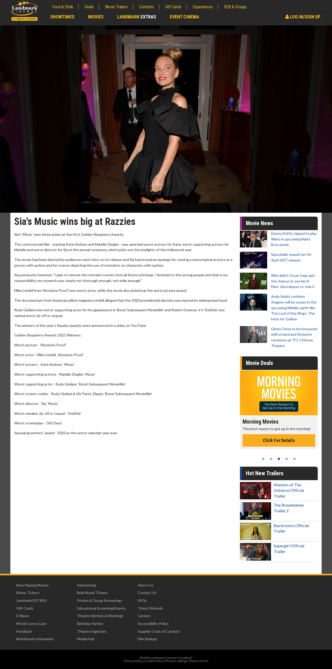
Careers (144, 615)
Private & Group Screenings (99, 600)
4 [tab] (286, 458)
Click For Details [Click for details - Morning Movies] (279, 440)
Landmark (136, 16)
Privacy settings (177, 661)
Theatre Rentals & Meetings (100, 615)
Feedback (24, 631)
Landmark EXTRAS (31, 600)
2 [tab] (271, 458)
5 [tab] (294, 458)
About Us (145, 585)
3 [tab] (278, 458)
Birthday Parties (90, 623)
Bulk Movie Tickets (92, 592)
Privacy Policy (133, 661)
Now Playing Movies (32, 585)
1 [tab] (263, 458)
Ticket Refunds (150, 608)
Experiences (203, 6)
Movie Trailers (116, 6)
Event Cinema (184, 16)
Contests (146, 6)
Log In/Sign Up (302, 16)
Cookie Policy (154, 661)
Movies (95, 16)
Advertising (86, 585)
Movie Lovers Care (31, 623)
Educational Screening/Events (101, 608)
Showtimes (62, 16)
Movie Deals (259, 363)
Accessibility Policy (153, 623)
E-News (22, 615)
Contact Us (147, 592)
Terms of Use (199, 661)
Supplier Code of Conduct (159, 631)
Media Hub (85, 639)
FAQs (142, 600)
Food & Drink (62, 6)
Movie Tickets (27, 592)
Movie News (259, 223)
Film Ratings (147, 639)
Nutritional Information (35, 639)
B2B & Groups (235, 6)
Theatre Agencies (92, 631)
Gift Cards (173, 6)
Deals (89, 6)
